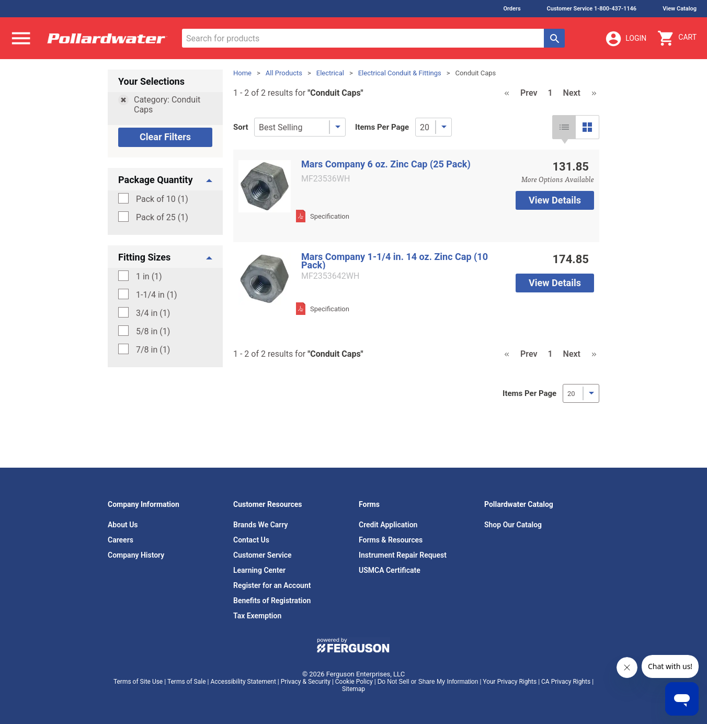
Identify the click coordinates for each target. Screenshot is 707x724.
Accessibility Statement (243, 681)
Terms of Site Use (138, 681)
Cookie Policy (354, 681)
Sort (240, 127)
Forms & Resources (391, 540)
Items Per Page (382, 127)
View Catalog (680, 8)
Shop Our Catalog (513, 525)
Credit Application (388, 525)
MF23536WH (325, 179)
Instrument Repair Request (403, 555)
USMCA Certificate (389, 570)
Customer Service (262, 555)
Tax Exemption (257, 616)
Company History (136, 555)
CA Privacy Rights (565, 681)
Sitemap (353, 689)
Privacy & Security (305, 681)
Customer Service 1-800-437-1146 (592, 8)
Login (625, 39)
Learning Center (259, 570)
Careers (120, 540)
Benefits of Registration (272, 600)
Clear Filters (165, 136)
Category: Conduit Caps (167, 105)
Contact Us (251, 540)
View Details (555, 200)
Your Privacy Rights (510, 681)
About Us (123, 525)
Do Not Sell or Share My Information (428, 681)
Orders (511, 8)
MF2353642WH (330, 276)
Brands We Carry (260, 525)
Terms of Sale (186, 681)
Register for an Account (272, 585)
